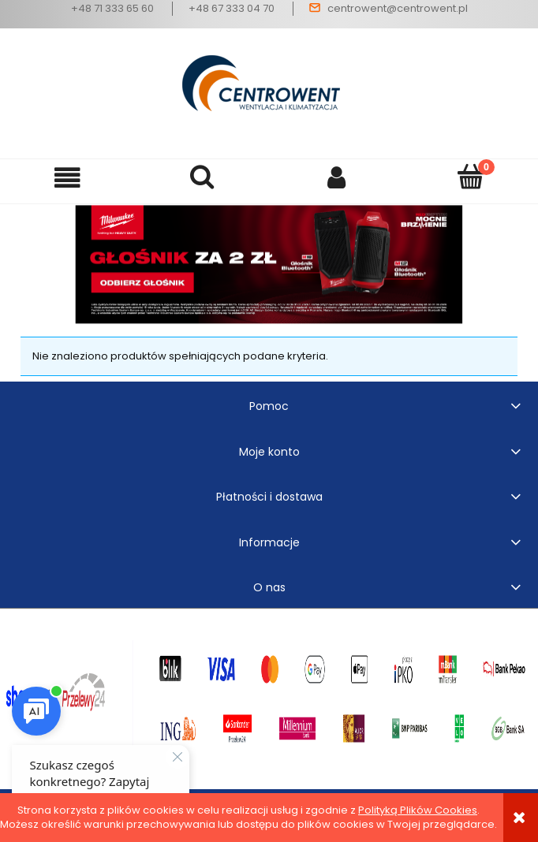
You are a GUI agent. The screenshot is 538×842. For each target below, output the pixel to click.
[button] (67, 177)
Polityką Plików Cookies (417, 810)
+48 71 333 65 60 (112, 8)
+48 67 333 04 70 (232, 8)
